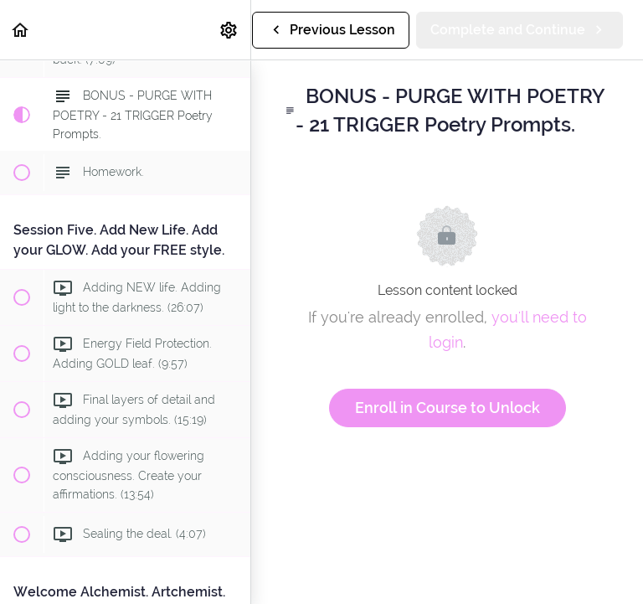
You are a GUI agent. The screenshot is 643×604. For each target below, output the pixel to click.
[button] (21, 29)
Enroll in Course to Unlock (447, 407)
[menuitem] (229, 29)
